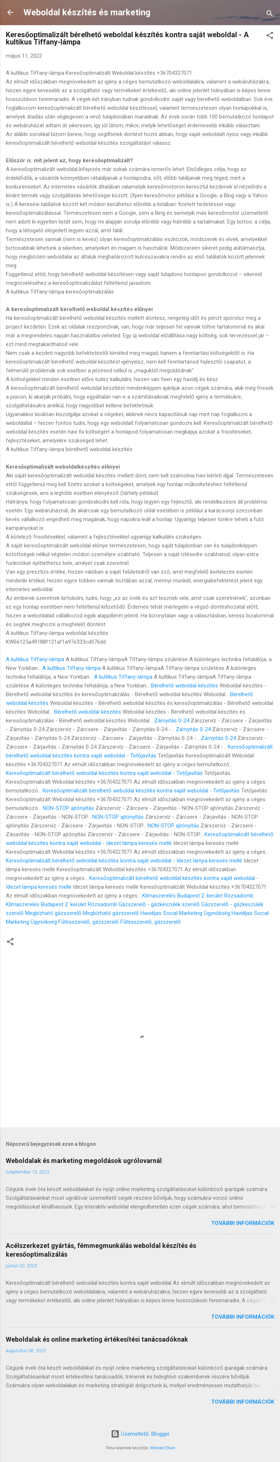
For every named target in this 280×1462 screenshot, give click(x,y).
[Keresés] (269, 15)
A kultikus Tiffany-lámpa (35, 659)
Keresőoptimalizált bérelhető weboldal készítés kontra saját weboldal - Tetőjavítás (104, 773)
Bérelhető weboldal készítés (184, 685)
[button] (269, 36)
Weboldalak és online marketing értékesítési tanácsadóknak (97, 1339)
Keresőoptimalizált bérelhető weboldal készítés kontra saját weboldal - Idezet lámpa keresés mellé (124, 860)
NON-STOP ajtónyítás (68, 808)
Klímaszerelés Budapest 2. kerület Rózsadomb (197, 895)
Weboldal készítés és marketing (87, 12)
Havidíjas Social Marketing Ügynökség (185, 913)
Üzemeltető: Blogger (140, 1434)
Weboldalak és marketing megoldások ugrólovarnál (84, 1160)
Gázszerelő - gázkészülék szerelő (159, 904)
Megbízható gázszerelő (53, 913)
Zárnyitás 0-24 (171, 720)
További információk (242, 1223)
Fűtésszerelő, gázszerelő (88, 922)
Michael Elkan (162, 1448)
